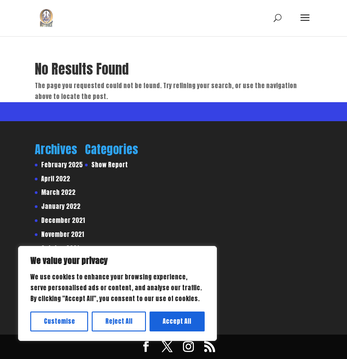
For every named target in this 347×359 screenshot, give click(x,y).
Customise (59, 321)
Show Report (109, 165)
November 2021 (62, 234)
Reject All (118, 321)
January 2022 (60, 206)
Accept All (177, 321)
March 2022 (58, 192)
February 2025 (62, 165)
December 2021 (63, 220)
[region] (117, 293)
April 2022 (55, 179)
